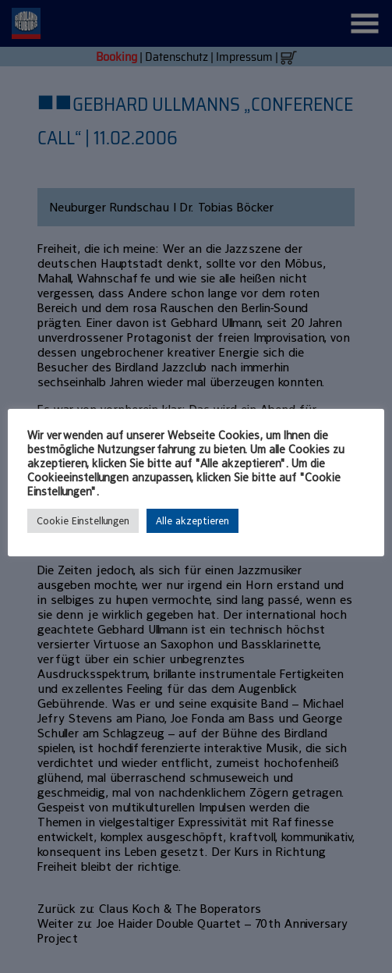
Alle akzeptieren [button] (192, 521)
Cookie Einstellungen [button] (83, 521)
